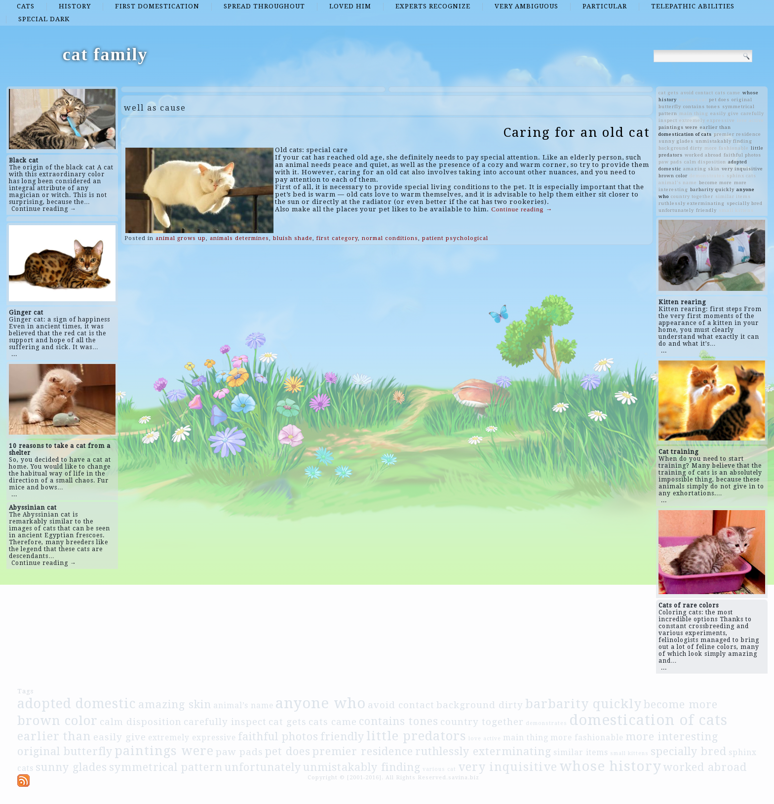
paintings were (678, 127)
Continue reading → (44, 208)
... (14, 354)
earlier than (715, 127)
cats (26, 6)
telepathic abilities (693, 6)
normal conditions (390, 238)
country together (692, 196)
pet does (719, 99)
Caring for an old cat (576, 132)
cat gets (668, 92)
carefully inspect (225, 722)
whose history (610, 766)
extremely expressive (707, 120)
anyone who (320, 703)
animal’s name (677, 182)
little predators (416, 735)
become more (715, 182)
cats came (727, 92)
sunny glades (676, 141)
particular (604, 6)
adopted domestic (76, 703)
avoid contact (697, 92)
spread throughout (264, 6)
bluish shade (292, 238)
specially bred (745, 203)
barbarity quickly (712, 189)
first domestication (157, 6)
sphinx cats (741, 175)
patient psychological (455, 238)
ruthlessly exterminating (691, 203)
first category (337, 238)
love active (750, 120)
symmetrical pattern (166, 767)
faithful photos (742, 155)
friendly (706, 210)
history (75, 6)
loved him (350, 6)
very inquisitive (742, 168)
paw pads (670, 161)
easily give (724, 113)
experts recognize (432, 6)
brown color (673, 175)
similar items (733, 196)
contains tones (701, 106)
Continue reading (521, 209)
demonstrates (707, 175)
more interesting (671, 736)
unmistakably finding (724, 141)
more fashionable (726, 148)
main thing (693, 113)
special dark (44, 19)
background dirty (680, 148)
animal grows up (180, 238)
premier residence (737, 134)
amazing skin (701, 168)
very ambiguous (526, 6)
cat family (105, 54)
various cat (693, 99)
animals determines (239, 238)
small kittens (736, 210)
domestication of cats (685, 134)
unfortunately (676, 210)
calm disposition (705, 161)
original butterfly (65, 751)
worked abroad (703, 155)
